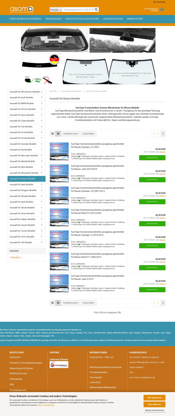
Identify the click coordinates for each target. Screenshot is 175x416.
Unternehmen (16, 379)
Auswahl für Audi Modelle (21, 97)
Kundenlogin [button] (159, 2)
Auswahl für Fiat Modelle (21, 126)
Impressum (15, 357)
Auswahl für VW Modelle (21, 242)
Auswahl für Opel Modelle (21, 184)
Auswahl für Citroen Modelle (23, 109)
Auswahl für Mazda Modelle (22, 161)
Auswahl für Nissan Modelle (22, 178)
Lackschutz (95, 382)
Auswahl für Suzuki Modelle (22, 225)
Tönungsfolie (96, 377)
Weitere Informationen (154, 410)
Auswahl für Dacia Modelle (22, 115)
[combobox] (71, 134)
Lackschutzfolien (113, 19)
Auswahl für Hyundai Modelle (23, 144)
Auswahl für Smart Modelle (22, 213)
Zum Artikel (152, 158)
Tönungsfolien (53, 19)
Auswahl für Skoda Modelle (22, 207)
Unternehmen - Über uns (102, 357)
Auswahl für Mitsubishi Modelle (24, 173)
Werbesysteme (135, 19)
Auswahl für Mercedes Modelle (24, 155)
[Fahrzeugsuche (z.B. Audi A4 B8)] (56, 9)
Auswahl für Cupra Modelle (22, 121)
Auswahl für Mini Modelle (21, 167)
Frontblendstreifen (98, 372)
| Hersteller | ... (16, 257)
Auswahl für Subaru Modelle (22, 219)
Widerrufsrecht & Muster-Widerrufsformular (21, 371)
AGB (12, 384)
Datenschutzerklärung (45, 405)
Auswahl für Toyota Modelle (22, 231)
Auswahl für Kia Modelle (21, 150)
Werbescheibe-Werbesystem (103, 387)
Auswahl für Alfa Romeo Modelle (25, 92)
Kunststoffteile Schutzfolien (82, 19)
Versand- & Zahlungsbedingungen (26, 362)
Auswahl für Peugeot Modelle (23, 190)
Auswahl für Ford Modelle (21, 132)
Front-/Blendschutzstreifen (25, 19)
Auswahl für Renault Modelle (23, 196)
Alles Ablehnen (154, 404)
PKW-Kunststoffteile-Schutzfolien (106, 367)
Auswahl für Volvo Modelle (22, 237)
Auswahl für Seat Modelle (21, 202)
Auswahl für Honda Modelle (22, 138)
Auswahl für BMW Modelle (22, 103)
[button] (52, 134)
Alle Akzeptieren (154, 398)
